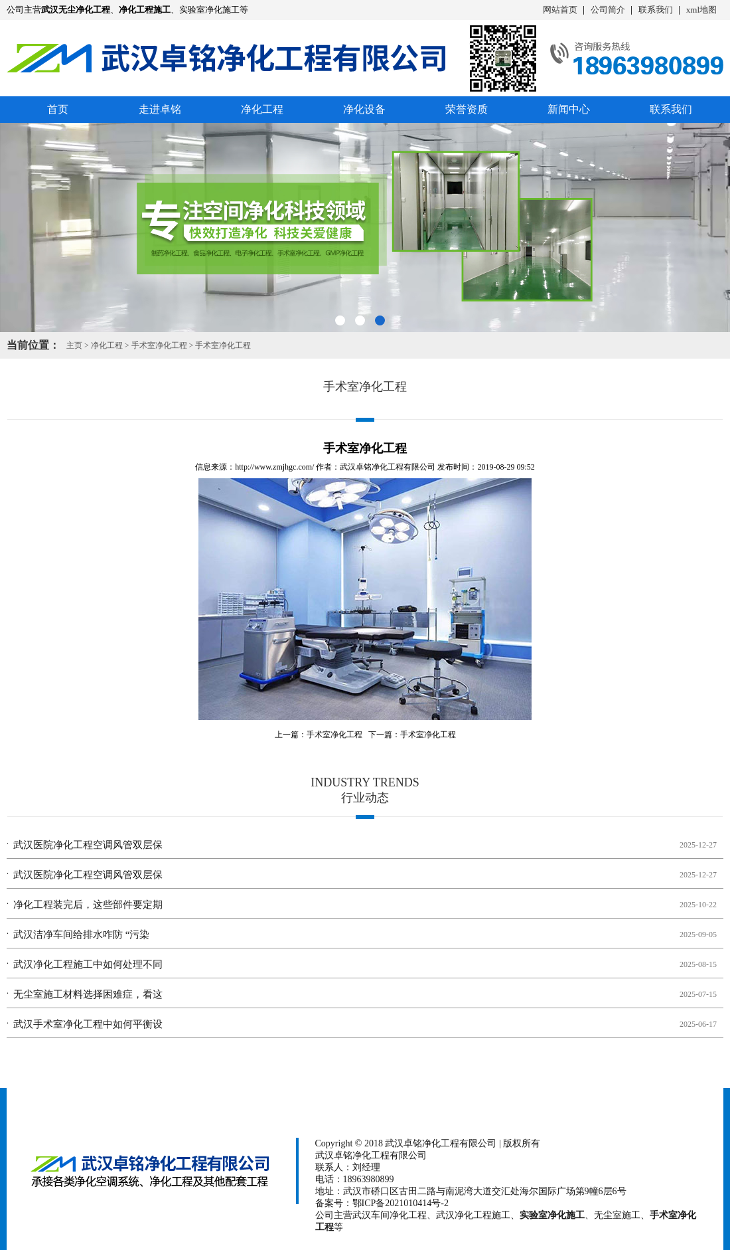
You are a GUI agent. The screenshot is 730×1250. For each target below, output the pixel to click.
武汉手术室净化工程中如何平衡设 (88, 1024)
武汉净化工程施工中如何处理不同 (88, 964)
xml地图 (701, 10)
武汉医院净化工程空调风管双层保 (88, 845)
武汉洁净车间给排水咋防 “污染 (81, 934)
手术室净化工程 (159, 345)
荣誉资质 (466, 109)
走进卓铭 (160, 109)
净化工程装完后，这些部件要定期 (88, 904)
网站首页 (560, 10)
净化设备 (364, 109)
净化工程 (262, 109)
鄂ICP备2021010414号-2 (400, 1203)
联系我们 (655, 10)
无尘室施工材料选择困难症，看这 (88, 994)
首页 (57, 109)
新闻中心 (569, 109)
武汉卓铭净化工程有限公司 (387, 467)
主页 (74, 345)
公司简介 (608, 10)
